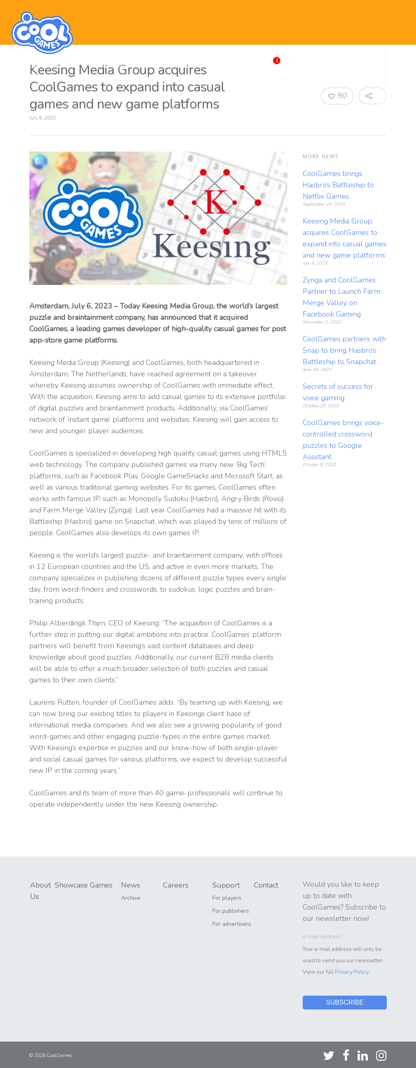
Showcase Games (100, 65)
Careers (261, 63)
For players (226, 898)
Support (305, 65)
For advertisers (231, 924)
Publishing (170, 65)
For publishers (230, 911)
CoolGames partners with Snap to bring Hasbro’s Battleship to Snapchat (344, 350)
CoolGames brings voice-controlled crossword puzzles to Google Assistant (343, 440)
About (39, 65)
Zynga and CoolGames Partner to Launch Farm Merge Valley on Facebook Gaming (341, 297)
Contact (353, 65)
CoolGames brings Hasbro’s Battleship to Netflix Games (338, 185)
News (217, 65)
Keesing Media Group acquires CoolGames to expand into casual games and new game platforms (344, 238)
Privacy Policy (351, 972)
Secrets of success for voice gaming (338, 392)
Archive (131, 898)
